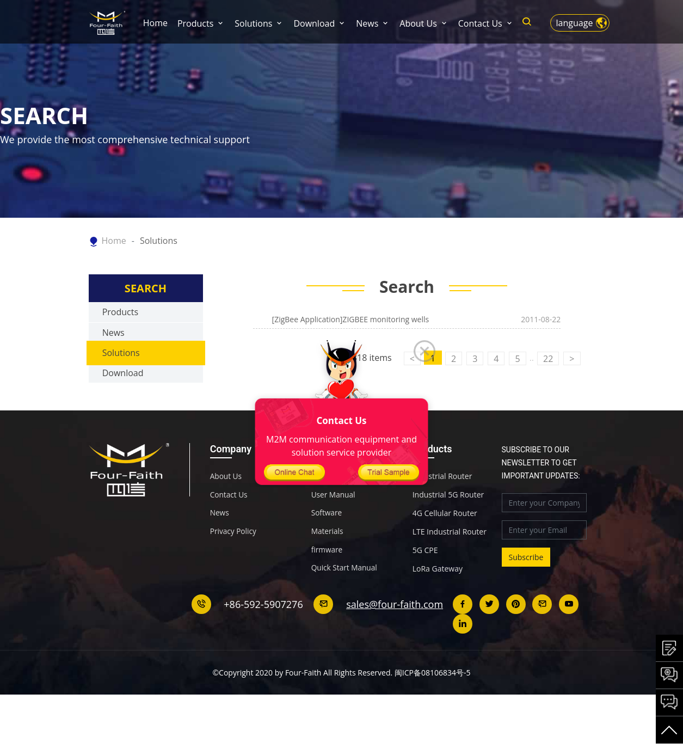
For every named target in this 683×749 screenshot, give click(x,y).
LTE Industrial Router (450, 556)
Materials (327, 556)
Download (314, 23)
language (574, 23)
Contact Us (480, 23)
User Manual (333, 519)
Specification (333, 500)
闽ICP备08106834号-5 (433, 696)
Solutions (253, 23)
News (367, 23)
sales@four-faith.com (395, 628)
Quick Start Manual (345, 593)
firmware (327, 574)
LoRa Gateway (438, 593)
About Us (418, 23)
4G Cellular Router (445, 537)
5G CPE (425, 574)
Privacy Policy (233, 556)
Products (195, 23)
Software (327, 537)
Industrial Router (442, 500)
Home (155, 23)
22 (548, 383)
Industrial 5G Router (448, 519)
